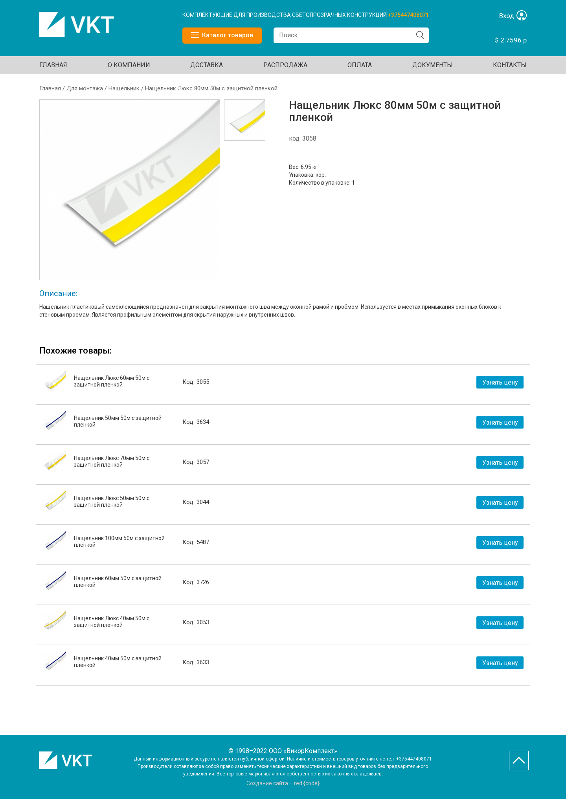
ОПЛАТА (359, 65)
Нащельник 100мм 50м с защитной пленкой (119, 541)
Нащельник (124, 88)
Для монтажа (84, 88)
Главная (53, 65)
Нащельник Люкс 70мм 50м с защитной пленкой (111, 461)
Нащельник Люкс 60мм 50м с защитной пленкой (111, 381)
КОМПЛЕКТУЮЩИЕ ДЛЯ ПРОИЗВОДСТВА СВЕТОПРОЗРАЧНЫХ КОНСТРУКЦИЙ (285, 15)
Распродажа (285, 65)
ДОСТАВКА (206, 65)
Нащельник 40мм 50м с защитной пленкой (118, 661)
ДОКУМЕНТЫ (432, 65)
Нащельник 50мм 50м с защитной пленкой (118, 421)
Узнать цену (500, 382)
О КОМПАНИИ (129, 65)
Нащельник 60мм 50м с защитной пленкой (118, 581)
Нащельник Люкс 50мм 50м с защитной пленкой (111, 501)
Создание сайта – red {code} (283, 783)
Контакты (510, 65)
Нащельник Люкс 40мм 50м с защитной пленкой (111, 621)
